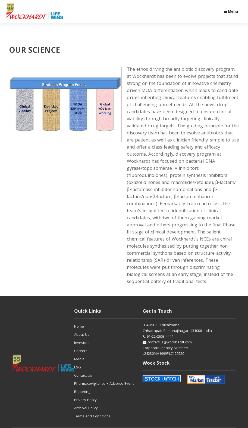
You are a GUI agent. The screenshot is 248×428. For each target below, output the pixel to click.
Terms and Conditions (92, 417)
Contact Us (83, 376)
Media (79, 359)
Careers (80, 351)
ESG (77, 368)
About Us (81, 335)
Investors (82, 343)
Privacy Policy (85, 400)
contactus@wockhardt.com (167, 343)
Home (79, 327)
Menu (231, 11)
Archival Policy (86, 408)
